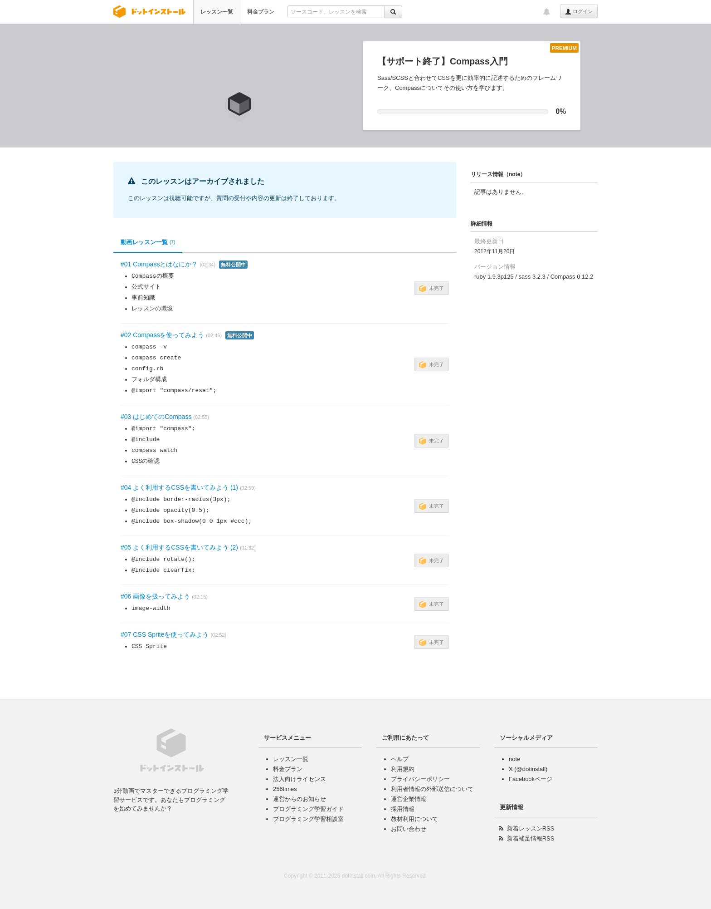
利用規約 (402, 769)
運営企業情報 (408, 799)
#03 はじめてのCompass (156, 416)
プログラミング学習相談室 (308, 819)
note (514, 759)
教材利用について (414, 819)
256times (285, 789)
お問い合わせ (408, 828)
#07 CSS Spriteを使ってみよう (165, 634)
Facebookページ (530, 779)
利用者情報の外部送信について (432, 789)
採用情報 (402, 809)
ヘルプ (400, 759)
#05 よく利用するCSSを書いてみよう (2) (179, 547)
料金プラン (260, 12)
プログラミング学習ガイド (308, 809)
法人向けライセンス (299, 779)
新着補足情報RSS (531, 838)
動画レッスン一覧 (148, 242)
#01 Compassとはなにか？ (159, 264)
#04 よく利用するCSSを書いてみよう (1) (179, 487)
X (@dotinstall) (528, 769)
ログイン (579, 12)
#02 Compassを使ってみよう (162, 335)
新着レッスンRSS (531, 828)
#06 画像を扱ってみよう (155, 596)
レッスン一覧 (216, 12)
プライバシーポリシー (420, 779)
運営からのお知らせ (299, 799)
